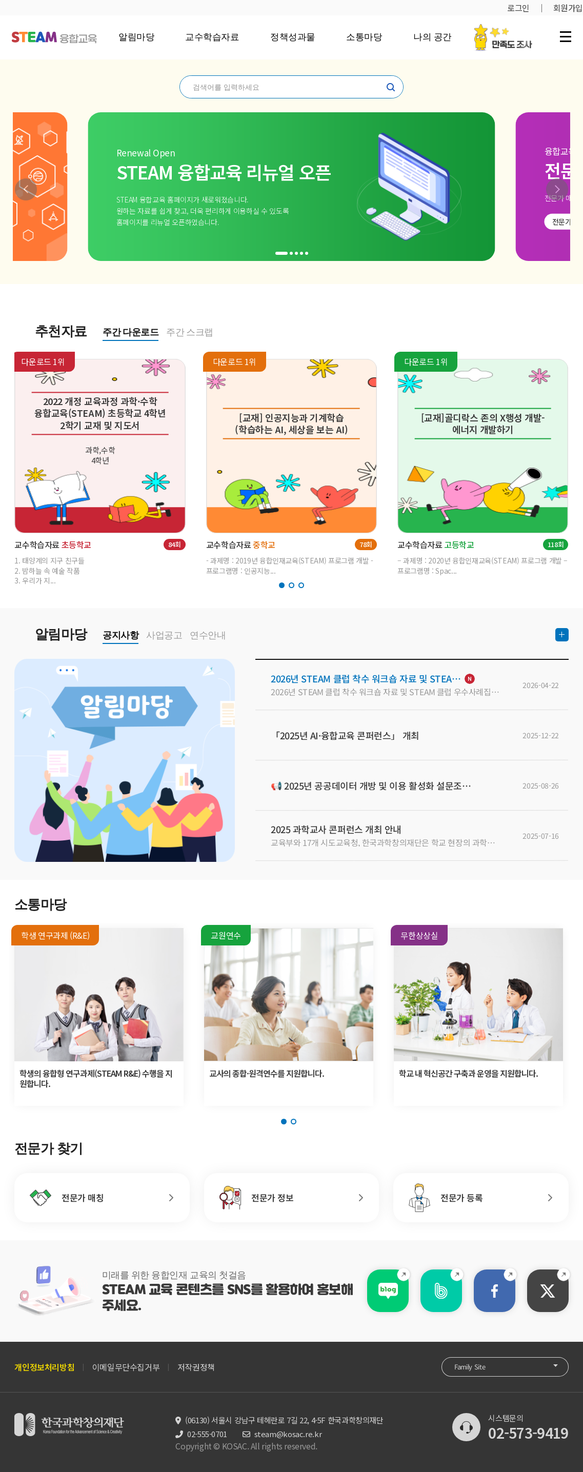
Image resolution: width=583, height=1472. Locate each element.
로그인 (518, 8)
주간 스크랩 (189, 332)
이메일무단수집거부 (125, 1367)
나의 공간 (432, 37)
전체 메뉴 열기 (565, 36)
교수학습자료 (212, 37)
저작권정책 (196, 1367)
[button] (26, 189)
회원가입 (568, 8)
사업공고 (164, 635)
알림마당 (136, 37)
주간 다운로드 (130, 332)
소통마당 (364, 37)
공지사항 (120, 635)
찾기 (391, 87)
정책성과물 (292, 37)
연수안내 (208, 635)
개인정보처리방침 (44, 1367)
